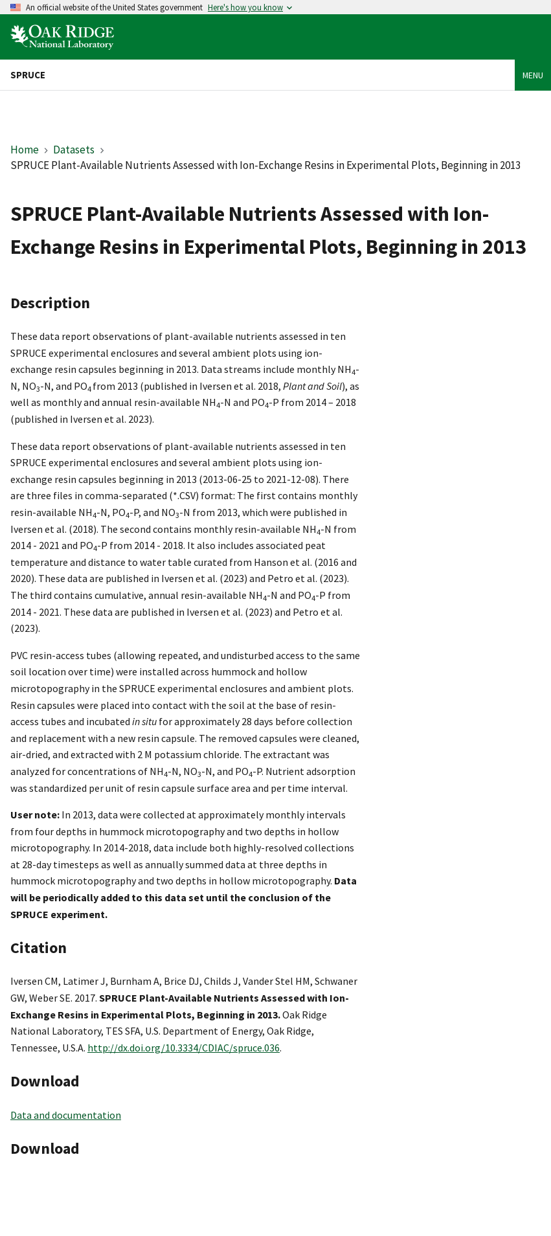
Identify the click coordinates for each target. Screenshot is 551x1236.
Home (24, 149)
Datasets (74, 149)
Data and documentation (65, 1114)
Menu (533, 75)
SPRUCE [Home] (27, 75)
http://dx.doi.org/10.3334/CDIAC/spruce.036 (183, 1047)
